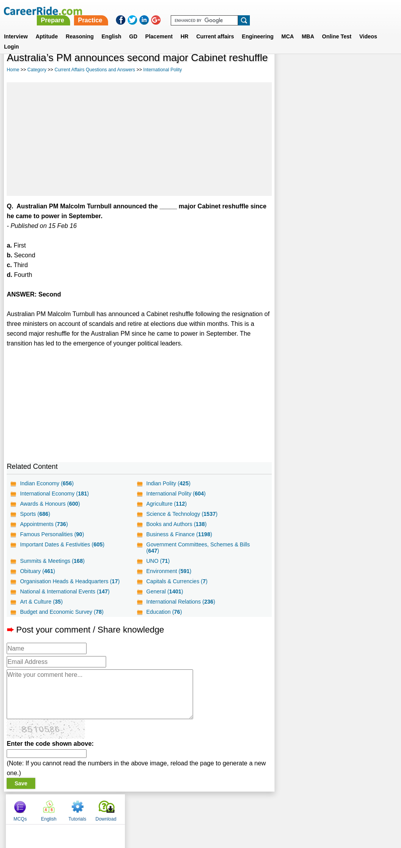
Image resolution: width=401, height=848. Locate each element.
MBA (308, 27)
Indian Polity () (168, 483)
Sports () (35, 514)
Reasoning (80, 27)
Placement (159, 27)
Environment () (168, 571)
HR (184, 27)
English (111, 27)
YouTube (256, 807)
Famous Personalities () (52, 534)
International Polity (162, 69)
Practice (237, 10)
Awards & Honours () (50, 504)
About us (129, 807)
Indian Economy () (47, 483)
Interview (16, 27)
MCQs (290, 70)
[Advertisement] (139, 139)
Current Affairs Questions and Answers (94, 69)
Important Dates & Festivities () (62, 544)
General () (164, 591)
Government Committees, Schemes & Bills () (198, 547)
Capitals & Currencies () (176, 581)
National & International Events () (65, 591)
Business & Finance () (179, 534)
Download (376, 70)
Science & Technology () (181, 514)
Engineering (258, 27)
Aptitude (47, 27)
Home (13, 69)
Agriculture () (166, 504)
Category (37, 69)
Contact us (161, 807)
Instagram (286, 807)
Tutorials (348, 70)
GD (133, 27)
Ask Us (229, 807)
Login (11, 37)
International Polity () (176, 493)
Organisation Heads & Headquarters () (69, 581)
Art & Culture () (41, 601)
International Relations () (180, 601)
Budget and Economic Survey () (61, 612)
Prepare (199, 10)
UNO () (158, 561)
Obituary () (37, 571)
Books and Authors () (176, 524)
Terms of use (197, 807)
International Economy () (54, 493)
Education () (164, 612)
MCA (288, 27)
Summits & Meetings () (52, 561)
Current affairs (215, 27)
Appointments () (44, 524)
